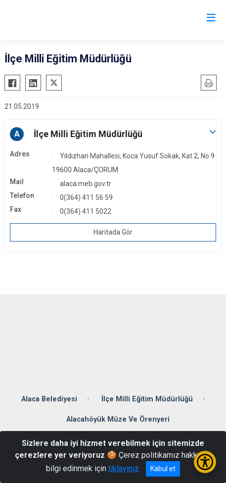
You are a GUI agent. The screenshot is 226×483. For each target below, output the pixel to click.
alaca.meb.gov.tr (85, 184)
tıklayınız (123, 468)
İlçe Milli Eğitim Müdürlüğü (147, 399)
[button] (113, 134)
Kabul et (163, 469)
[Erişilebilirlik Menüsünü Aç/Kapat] (205, 462)
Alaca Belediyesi (49, 399)
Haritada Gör (113, 232)
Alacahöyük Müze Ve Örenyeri (118, 419)
